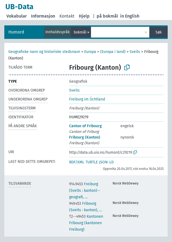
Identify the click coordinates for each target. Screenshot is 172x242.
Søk (159, 32)
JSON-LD (106, 162)
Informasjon (43, 16)
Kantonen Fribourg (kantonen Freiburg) (86, 223)
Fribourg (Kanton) (84, 137)
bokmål (80, 32)
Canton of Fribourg (85, 126)
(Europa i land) (113, 51)
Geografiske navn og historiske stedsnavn (44, 51)
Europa (90, 51)
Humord (16, 32)
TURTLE (92, 162)
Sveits (135, 51)
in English (129, 16)
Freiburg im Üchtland (87, 99)
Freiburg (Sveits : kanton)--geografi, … (84, 190)
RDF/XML (76, 162)
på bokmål (107, 16)
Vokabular (16, 16)
